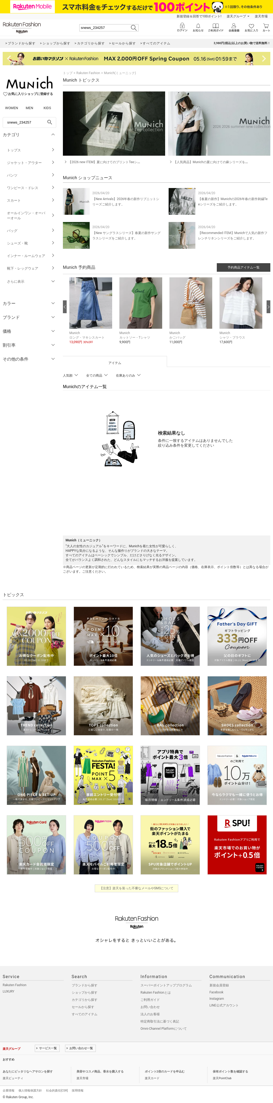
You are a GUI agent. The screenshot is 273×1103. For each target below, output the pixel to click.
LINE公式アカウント (224, 1005)
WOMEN (11, 108)
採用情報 (78, 1090)
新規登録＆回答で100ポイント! (199, 16)
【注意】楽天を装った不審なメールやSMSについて (137, 888)
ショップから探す (84, 992)
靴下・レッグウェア (31, 268)
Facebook (216, 992)
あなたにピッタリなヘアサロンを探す (28, 1071)
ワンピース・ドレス (31, 187)
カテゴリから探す (84, 1000)
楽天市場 (261, 16)
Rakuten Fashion (88, 73)
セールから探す (83, 1007)
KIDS (47, 108)
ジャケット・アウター (31, 162)
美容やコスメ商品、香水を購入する (100, 1071)
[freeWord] (29, 122)
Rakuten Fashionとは (156, 992)
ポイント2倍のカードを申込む (165, 1071)
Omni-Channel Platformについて (164, 1029)
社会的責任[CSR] (57, 1090)
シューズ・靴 (31, 243)
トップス (31, 150)
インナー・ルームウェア (31, 255)
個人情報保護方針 (30, 1090)
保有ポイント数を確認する (230, 1071)
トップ (68, 73)
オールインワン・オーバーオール (31, 215)
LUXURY (8, 991)
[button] (92, 314)
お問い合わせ (150, 1007)
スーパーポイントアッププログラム (166, 985)
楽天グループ (236, 16)
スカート (31, 200)
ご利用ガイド (150, 1000)
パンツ (31, 175)
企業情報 (8, 1090)
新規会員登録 (219, 985)
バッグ (31, 230)
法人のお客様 (150, 1014)
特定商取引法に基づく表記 (160, 1021)
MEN (29, 108)
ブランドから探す (84, 985)
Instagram (217, 999)
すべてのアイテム (84, 1014)
